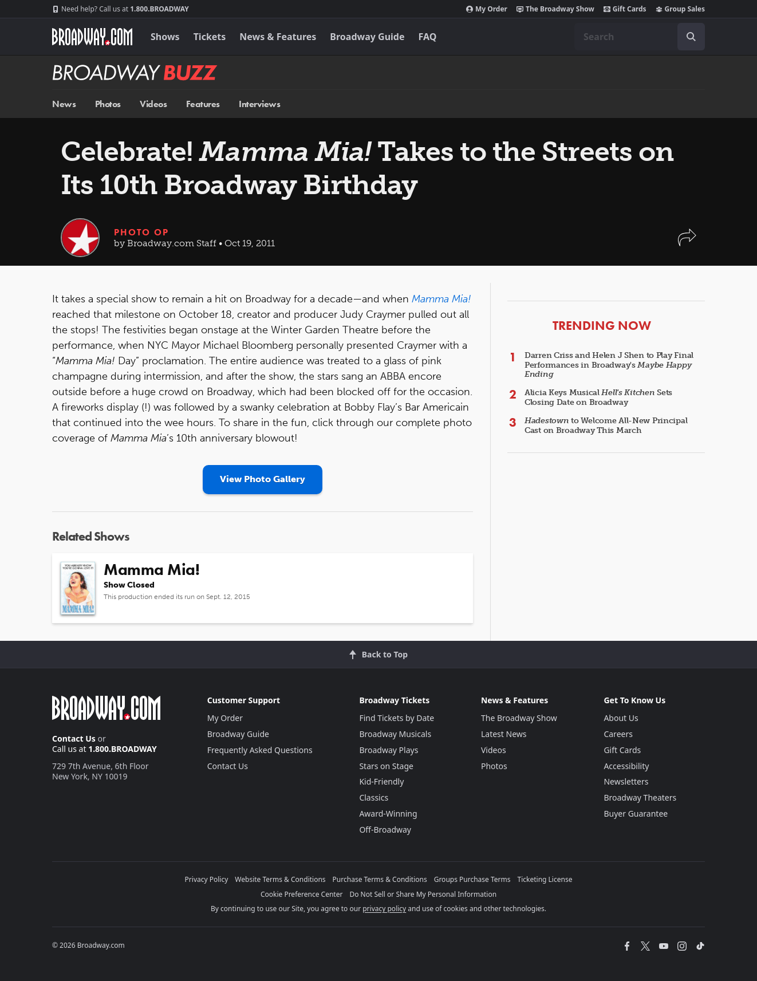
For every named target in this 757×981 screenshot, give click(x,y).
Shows (165, 36)
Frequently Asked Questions (260, 749)
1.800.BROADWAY (120, 9)
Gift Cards (625, 9)
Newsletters (626, 781)
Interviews (259, 104)
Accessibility (626, 766)
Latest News (504, 733)
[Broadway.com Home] (92, 36)
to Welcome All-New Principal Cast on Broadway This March (606, 425)
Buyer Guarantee (636, 813)
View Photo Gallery (262, 479)
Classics (373, 797)
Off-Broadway (385, 829)
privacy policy (384, 908)
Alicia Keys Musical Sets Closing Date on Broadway (598, 397)
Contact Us (74, 738)
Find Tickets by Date (396, 717)
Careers (618, 733)
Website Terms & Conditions (280, 879)
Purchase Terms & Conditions (380, 879)
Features (203, 104)
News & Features (277, 36)
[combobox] (639, 36)
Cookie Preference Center (302, 894)
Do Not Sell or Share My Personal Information (422, 894)
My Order (486, 9)
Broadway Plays (388, 749)
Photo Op (141, 232)
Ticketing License (545, 879)
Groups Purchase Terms (472, 879)
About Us (621, 717)
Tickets (210, 36)
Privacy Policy (206, 879)
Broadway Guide (367, 36)
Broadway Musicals (395, 733)
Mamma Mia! (441, 299)
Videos (153, 104)
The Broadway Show (555, 9)
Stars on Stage (386, 766)
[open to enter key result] (691, 36)
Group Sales (680, 9)
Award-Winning (388, 813)
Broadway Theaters (640, 797)
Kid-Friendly (381, 781)
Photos (108, 104)
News (64, 104)
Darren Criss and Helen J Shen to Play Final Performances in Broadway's (609, 365)
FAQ (428, 36)
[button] (687, 243)
